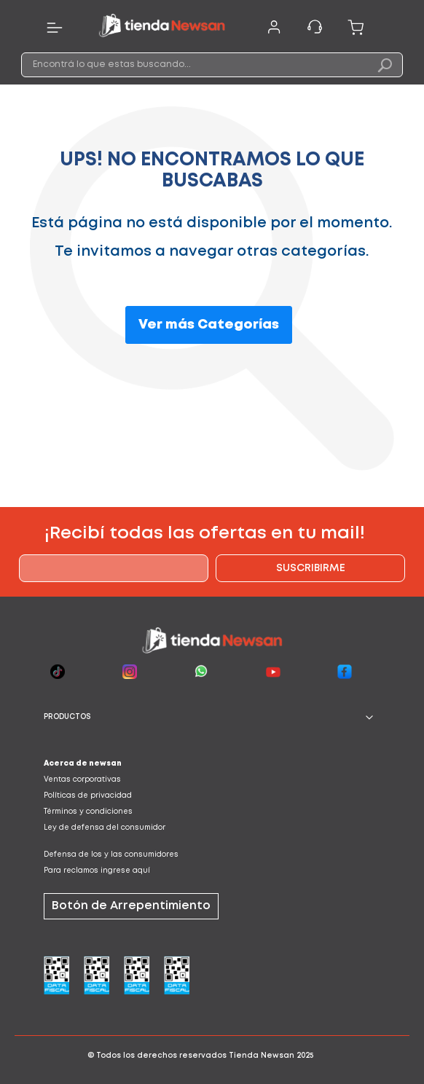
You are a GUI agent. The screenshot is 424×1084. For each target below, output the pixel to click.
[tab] (212, 717)
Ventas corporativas (82, 780)
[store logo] (161, 27)
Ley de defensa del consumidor (104, 828)
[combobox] (212, 64)
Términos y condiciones (88, 812)
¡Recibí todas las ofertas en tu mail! (204, 533)
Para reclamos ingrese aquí (97, 871)
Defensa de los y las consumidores (111, 855)
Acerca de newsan (83, 764)
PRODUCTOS (67, 717)
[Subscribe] (310, 568)
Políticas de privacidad (88, 796)
